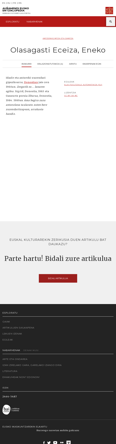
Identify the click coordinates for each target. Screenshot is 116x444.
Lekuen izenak (12, 333)
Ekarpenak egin (92, 63)
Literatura (10, 371)
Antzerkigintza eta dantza (58, 38)
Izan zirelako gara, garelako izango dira (32, 365)
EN (20, 3)
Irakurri (26, 63)
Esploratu (12, 21)
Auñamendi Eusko (16, 11)
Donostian (31, 82)
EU (9, 3)
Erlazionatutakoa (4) (50, 63)
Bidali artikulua (58, 278)
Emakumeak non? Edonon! (21, 377)
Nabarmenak (35, 21)
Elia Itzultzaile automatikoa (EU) (83, 85)
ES (3, 3)
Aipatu (73, 63)
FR (14, 3)
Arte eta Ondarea (15, 359)
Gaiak (6, 321)
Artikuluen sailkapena (18, 327)
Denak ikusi (30, 350)
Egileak (8, 339)
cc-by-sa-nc (71, 95)
